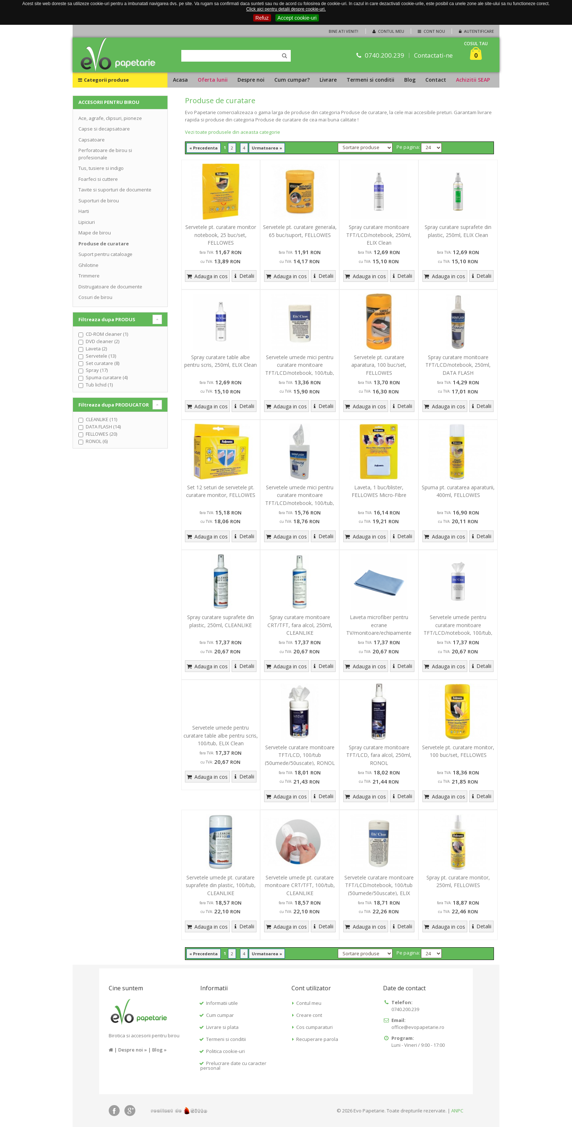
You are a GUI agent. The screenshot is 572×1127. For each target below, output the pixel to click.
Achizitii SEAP (473, 79)
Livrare (328, 79)
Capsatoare (91, 139)
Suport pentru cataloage (105, 254)
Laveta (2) (96, 348)
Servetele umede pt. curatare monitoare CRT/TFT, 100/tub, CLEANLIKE (300, 885)
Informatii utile (222, 1003)
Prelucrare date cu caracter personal (233, 1065)
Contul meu (387, 31)
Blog (410, 79)
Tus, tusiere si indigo (101, 168)
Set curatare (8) (102, 363)
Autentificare (475, 31)
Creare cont (309, 1015)
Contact (435, 79)
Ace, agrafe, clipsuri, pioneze (110, 118)
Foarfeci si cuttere (98, 179)
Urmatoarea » (267, 148)
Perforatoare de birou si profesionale (105, 154)
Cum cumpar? (292, 79)
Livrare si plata (222, 1027)
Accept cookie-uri (297, 18)
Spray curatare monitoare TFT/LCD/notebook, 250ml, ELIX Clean (378, 235)
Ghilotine (88, 265)
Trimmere (89, 275)
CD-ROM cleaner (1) (107, 334)
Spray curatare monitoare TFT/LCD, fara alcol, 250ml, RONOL (378, 755)
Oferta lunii (213, 79)
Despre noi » (132, 1049)
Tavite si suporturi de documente (114, 189)
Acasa (180, 79)
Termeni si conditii (370, 79)
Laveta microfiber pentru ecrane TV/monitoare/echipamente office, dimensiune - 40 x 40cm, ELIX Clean (379, 633)
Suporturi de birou (98, 200)
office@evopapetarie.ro (417, 1027)
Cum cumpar (220, 1015)
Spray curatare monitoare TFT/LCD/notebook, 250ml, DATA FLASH (458, 365)
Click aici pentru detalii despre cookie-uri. (286, 9)
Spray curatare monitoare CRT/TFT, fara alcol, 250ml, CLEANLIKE (299, 625)
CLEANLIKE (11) (101, 419)
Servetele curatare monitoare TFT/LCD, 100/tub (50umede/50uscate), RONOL (300, 755)
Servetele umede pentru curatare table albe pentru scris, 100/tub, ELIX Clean (220, 735)
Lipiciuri (86, 222)
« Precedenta (203, 148)
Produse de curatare (103, 243)
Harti (83, 211)
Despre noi (250, 79)
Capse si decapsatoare (104, 128)
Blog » (159, 1049)
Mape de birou (94, 232)
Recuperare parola (317, 1039)
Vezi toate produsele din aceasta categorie (232, 132)
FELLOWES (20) (101, 434)
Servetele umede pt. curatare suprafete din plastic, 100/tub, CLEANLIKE (221, 885)
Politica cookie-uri (225, 1051)
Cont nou (431, 31)
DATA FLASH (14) (103, 426)
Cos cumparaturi (314, 1027)
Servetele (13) (101, 356)
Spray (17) (97, 370)
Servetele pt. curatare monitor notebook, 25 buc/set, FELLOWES (220, 235)
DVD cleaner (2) (102, 341)
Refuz (262, 18)
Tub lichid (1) (99, 384)
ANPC (457, 1110)
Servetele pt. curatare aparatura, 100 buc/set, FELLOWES (378, 365)
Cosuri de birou (95, 297)
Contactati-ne (433, 55)
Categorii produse (103, 80)
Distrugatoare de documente (110, 286)
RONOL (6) (97, 441)
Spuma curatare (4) (107, 377)
